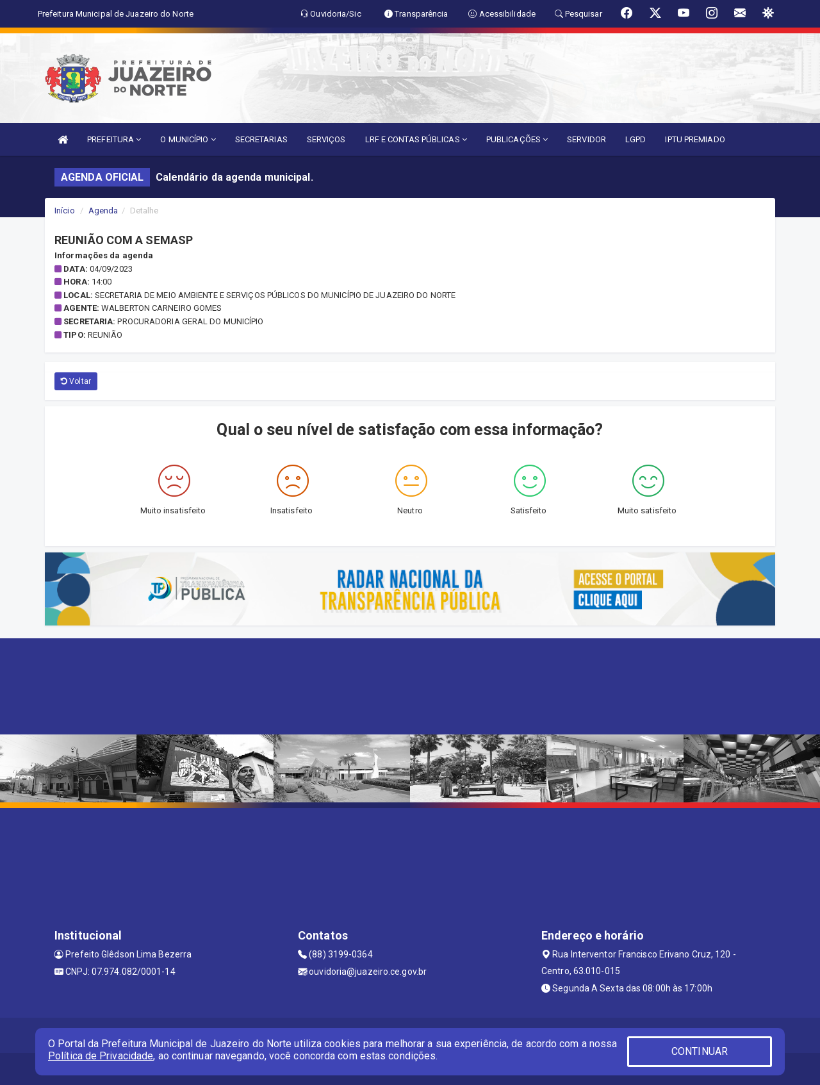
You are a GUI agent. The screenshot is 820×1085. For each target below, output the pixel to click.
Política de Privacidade (100, 1056)
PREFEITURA (114, 139)
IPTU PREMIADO (695, 139)
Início (64, 210)
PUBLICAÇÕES (517, 139)
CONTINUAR (699, 1051)
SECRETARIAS (261, 139)
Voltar (76, 381)
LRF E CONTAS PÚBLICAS (416, 139)
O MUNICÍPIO (187, 139)
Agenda (103, 210)
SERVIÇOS (326, 139)
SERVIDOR (586, 139)
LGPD (635, 139)
